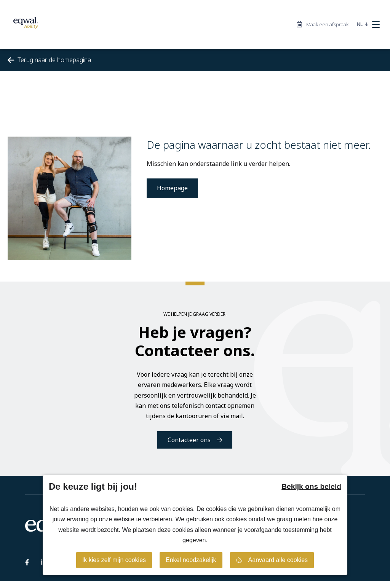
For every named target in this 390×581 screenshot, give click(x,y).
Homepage (172, 188)
